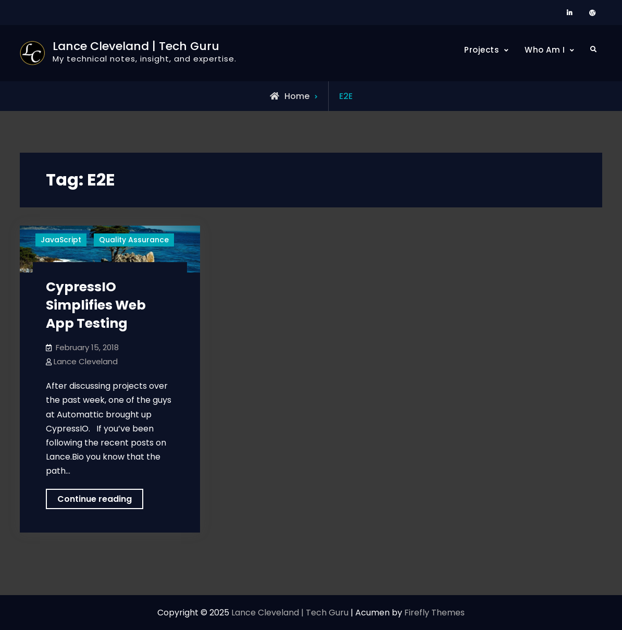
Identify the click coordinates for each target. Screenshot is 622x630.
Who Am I (545, 49)
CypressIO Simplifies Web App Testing (96, 305)
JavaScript (61, 239)
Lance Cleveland (86, 361)
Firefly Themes (434, 613)
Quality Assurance (134, 239)
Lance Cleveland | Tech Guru (136, 46)
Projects (481, 49)
